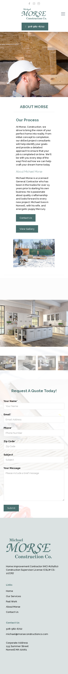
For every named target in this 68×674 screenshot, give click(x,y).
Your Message (34, 484)
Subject (34, 458)
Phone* (34, 431)
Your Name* (34, 405)
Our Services (13, 596)
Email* (34, 418)
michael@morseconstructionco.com (27, 634)
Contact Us (12, 612)
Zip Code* (34, 445)
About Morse (13, 606)
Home (9, 591)
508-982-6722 (14, 628)
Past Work (11, 601)
